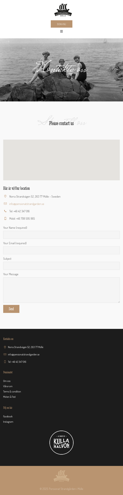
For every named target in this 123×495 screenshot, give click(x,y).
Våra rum (7, 386)
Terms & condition (12, 391)
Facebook (7, 416)
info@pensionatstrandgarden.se (26, 204)
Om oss (6, 381)
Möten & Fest (9, 396)
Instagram (8, 421)
